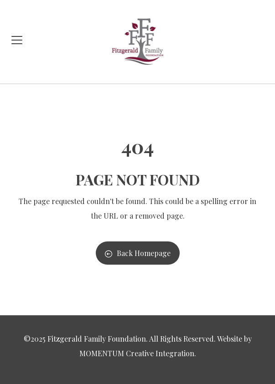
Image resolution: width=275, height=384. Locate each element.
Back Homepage (138, 253)
